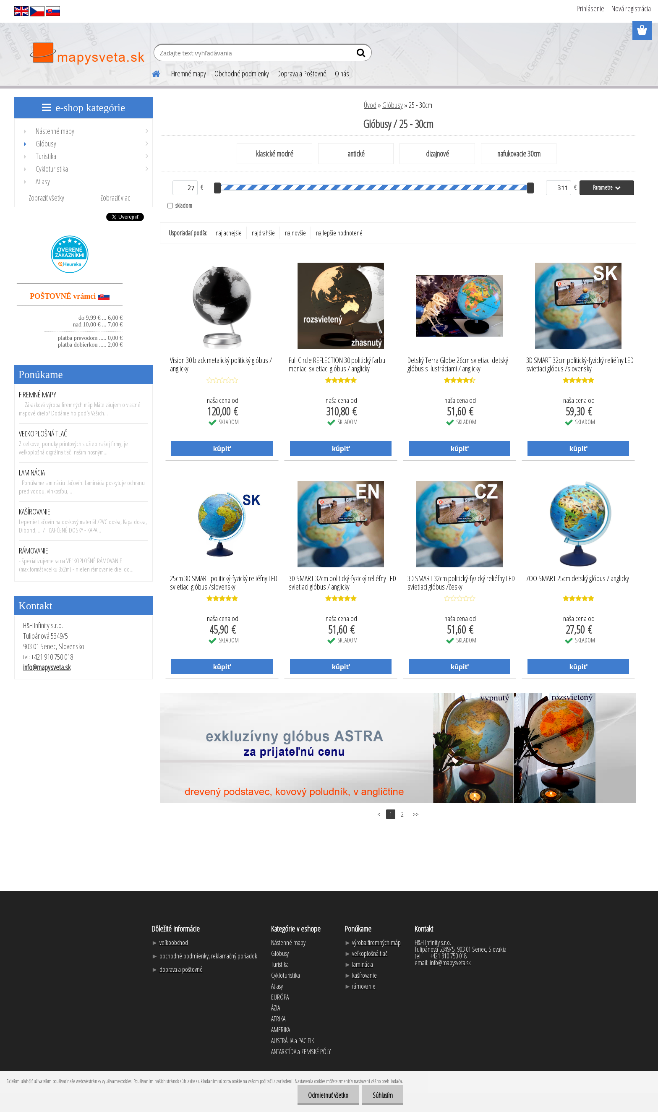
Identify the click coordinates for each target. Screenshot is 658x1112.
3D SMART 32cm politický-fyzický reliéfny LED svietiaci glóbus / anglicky (342, 583)
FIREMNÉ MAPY (37, 394)
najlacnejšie (229, 233)
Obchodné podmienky (241, 73)
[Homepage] (151, 72)
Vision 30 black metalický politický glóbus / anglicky (221, 364)
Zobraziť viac (115, 198)
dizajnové (437, 154)
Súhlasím (383, 1095)
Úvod (370, 105)
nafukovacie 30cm (518, 154)
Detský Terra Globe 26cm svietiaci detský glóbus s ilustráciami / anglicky (457, 364)
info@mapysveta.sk (46, 667)
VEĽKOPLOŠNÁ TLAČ (43, 433)
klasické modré (274, 154)
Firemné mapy (188, 73)
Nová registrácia (631, 8)
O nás (342, 73)
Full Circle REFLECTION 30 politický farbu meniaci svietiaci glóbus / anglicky (337, 364)
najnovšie (295, 233)
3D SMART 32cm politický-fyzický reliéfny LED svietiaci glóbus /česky (461, 583)
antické (356, 154)
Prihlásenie (590, 8)
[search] (361, 54)
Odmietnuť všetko (328, 1095)
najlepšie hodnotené (339, 233)
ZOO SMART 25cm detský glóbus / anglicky (577, 578)
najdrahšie (263, 233)
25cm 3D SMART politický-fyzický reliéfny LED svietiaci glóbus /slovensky (223, 583)
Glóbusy (392, 105)
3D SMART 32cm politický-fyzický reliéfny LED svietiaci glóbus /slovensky (580, 364)
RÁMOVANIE (33, 551)
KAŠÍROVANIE (34, 511)
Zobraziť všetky (46, 198)
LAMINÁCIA (32, 472)
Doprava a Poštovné (301, 73)
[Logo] (86, 54)
